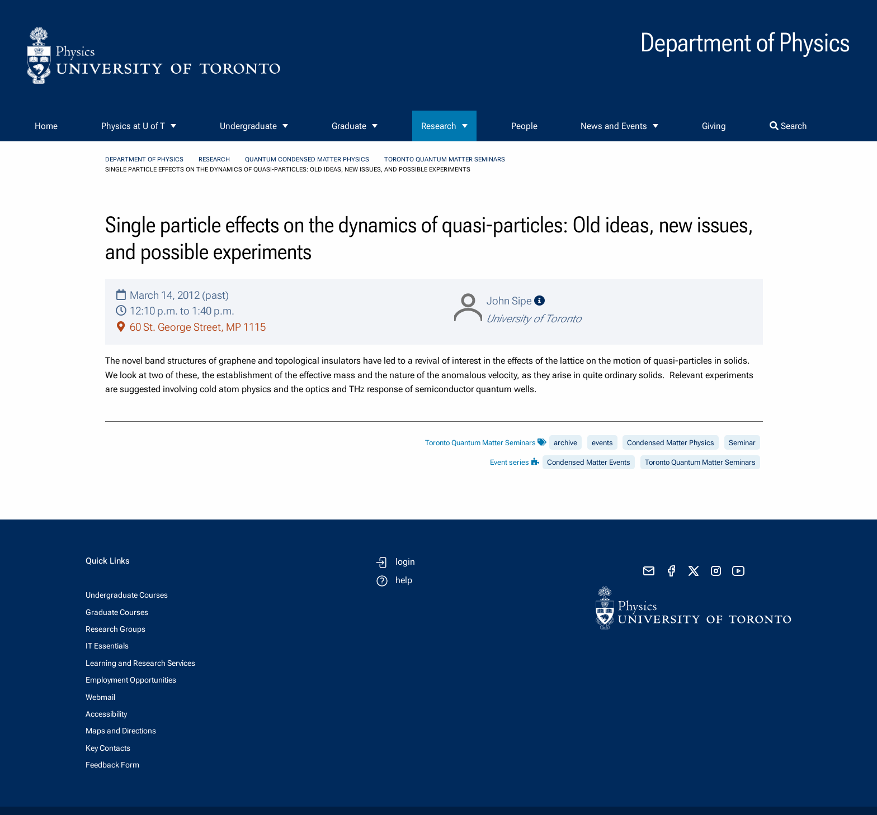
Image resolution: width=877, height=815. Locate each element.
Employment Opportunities (131, 679)
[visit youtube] (738, 571)
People (524, 126)
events (602, 443)
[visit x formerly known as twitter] (693, 571)
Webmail (100, 697)
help (403, 580)
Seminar (742, 443)
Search (788, 126)
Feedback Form (112, 764)
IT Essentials (107, 645)
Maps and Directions (121, 730)
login (405, 561)
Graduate (349, 126)
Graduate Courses (117, 612)
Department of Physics (144, 159)
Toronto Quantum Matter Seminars (444, 159)
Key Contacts (108, 747)
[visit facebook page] (671, 571)
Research (438, 126)
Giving (714, 126)
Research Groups (115, 629)
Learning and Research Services (140, 663)
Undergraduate (248, 126)
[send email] (649, 571)
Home (46, 126)
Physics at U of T (133, 126)
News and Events (614, 126)
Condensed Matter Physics (670, 443)
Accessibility (106, 713)
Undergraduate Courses (127, 594)
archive (565, 443)
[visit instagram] (716, 571)
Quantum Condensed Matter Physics (307, 159)
